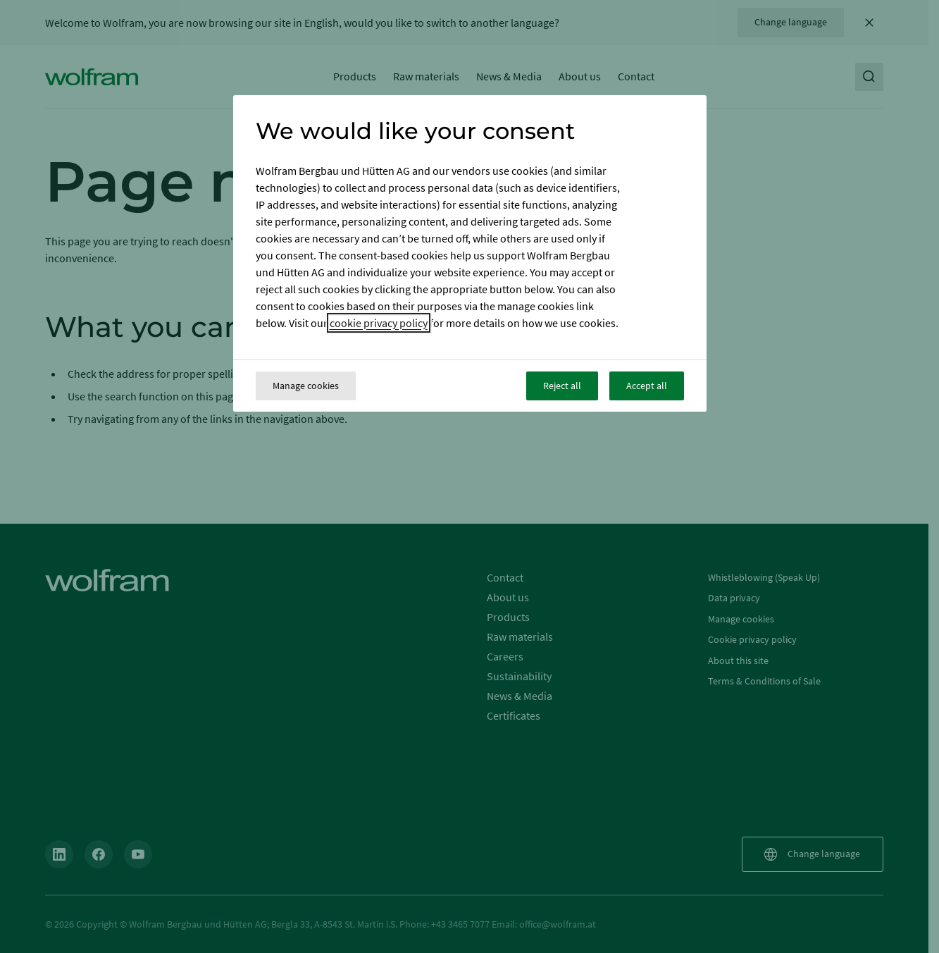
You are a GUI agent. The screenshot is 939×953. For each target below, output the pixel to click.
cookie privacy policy (379, 323)
